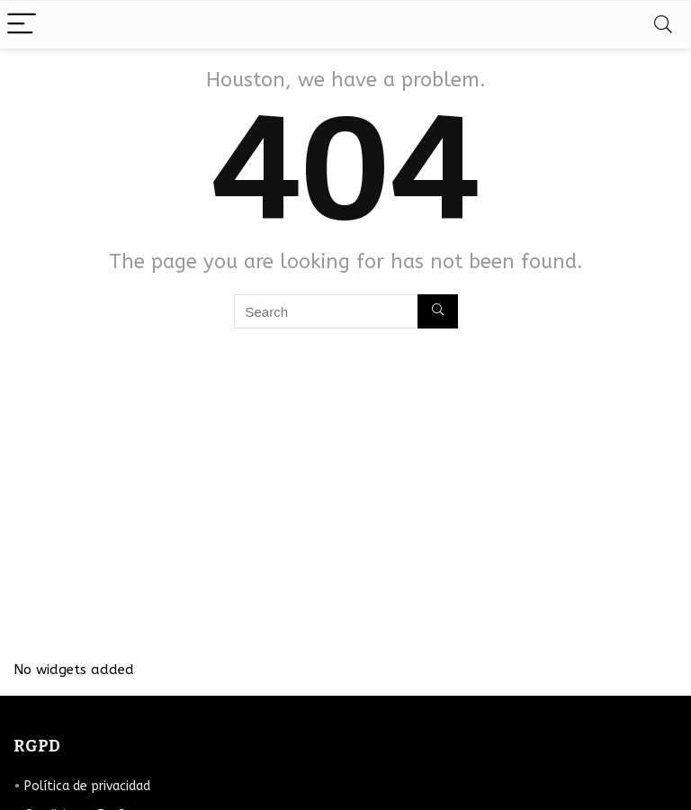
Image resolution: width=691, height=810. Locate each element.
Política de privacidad (87, 786)
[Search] (663, 25)
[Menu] (21, 25)
